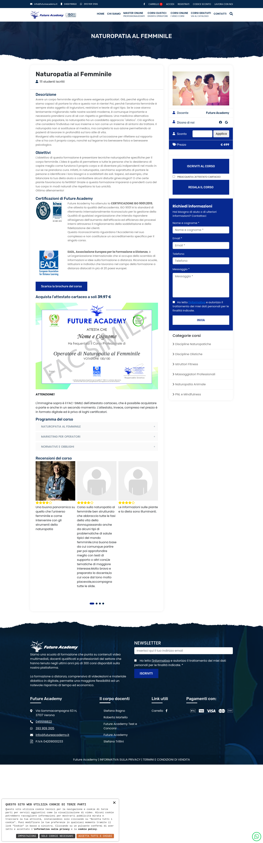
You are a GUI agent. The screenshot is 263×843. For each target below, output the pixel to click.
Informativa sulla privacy (120, 759)
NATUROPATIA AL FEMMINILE (61, 426)
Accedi (170, 4)
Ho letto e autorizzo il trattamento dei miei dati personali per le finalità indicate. (201, 306)
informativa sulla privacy (52, 829)
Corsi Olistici (158, 14)
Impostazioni (27, 836)
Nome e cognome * (186, 223)
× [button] (114, 803)
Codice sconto (202, 4)
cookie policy (87, 829)
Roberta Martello (116, 717)
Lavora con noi (223, 4)
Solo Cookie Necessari (57, 836)
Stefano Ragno (114, 711)
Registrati (183, 4)
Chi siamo (114, 14)
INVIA (201, 320)
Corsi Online (179, 14)
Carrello (155, 4)
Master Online (134, 14)
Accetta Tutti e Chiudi (95, 836)
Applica (221, 134)
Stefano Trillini (114, 741)
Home (100, 14)
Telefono (178, 254)
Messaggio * (181, 269)
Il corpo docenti (114, 698)
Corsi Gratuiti (201, 14)
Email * (177, 238)
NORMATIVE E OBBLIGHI (57, 447)
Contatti (220, 14)
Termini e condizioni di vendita (166, 759)
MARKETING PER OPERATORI (60, 436)
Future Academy (116, 735)
